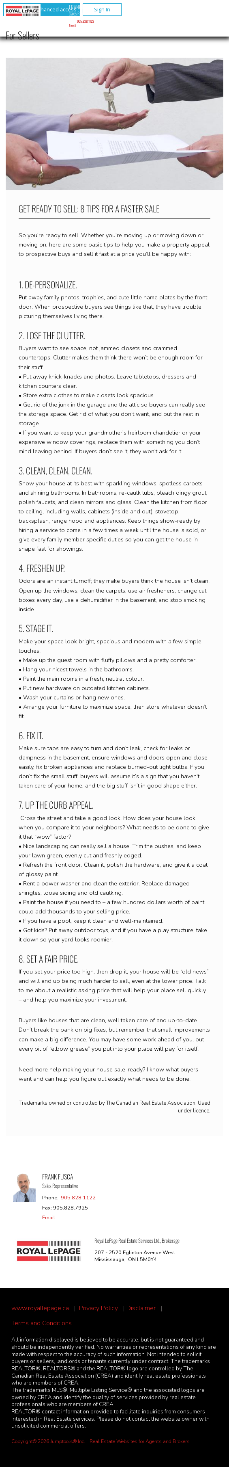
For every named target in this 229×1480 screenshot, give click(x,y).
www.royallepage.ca (40, 1308)
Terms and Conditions (41, 1323)
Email (72, 25)
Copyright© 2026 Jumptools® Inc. (48, 1441)
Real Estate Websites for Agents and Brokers (140, 1441)
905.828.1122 (85, 21)
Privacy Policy (98, 1308)
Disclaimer (141, 1308)
